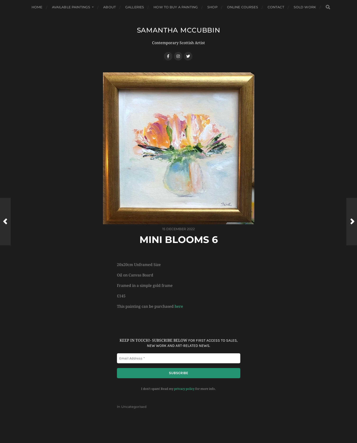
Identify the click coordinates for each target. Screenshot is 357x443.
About (109, 7)
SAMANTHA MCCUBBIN (178, 30)
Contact (276, 7)
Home (37, 7)
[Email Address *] (178, 358)
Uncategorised (134, 407)
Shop (212, 7)
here (179, 306)
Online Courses (242, 7)
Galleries (134, 7)
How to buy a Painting (175, 7)
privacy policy (184, 389)
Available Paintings (71, 7)
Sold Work (305, 7)
